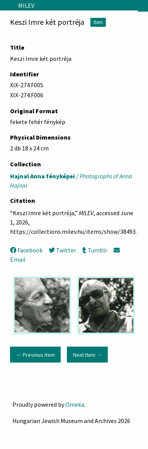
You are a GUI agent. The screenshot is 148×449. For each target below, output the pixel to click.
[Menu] (6, 5)
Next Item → (87, 354)
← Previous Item (35, 354)
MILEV (26, 5)
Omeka (74, 404)
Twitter (62, 250)
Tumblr (94, 250)
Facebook (26, 250)
